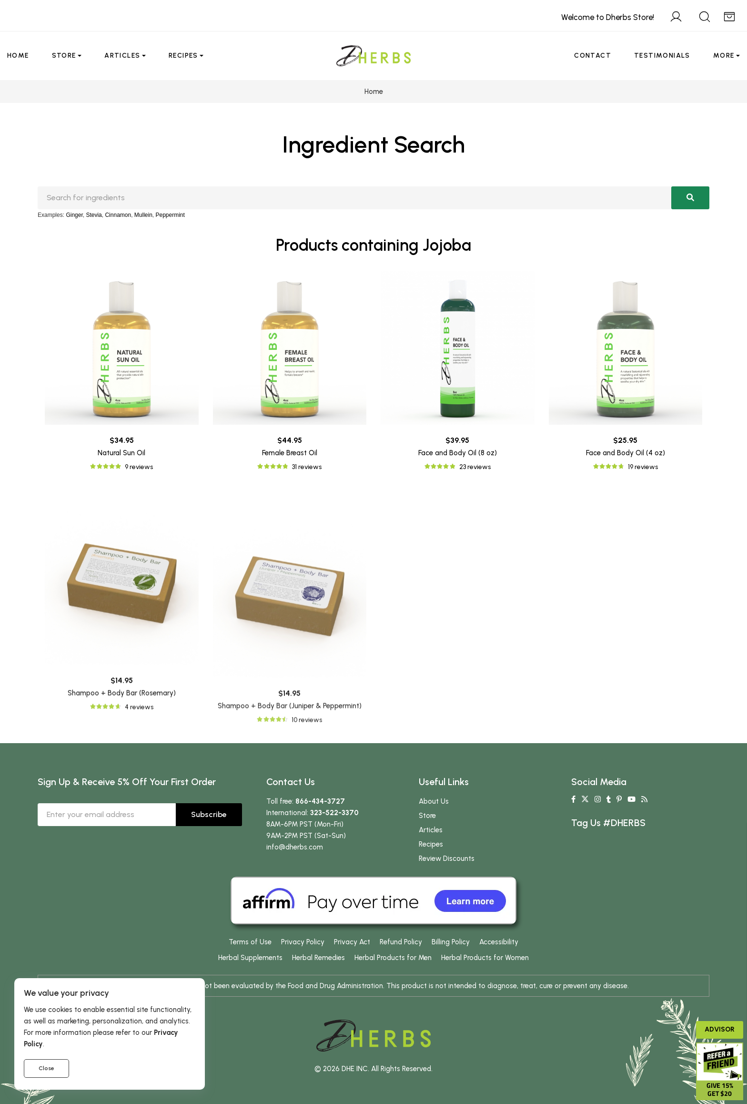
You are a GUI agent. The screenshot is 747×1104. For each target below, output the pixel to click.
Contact (592, 55)
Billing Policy (451, 942)
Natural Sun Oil (121, 453)
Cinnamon (118, 215)
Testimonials (662, 55)
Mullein (143, 215)
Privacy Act (352, 942)
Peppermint (170, 215)
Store (64, 55)
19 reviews (643, 467)
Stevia (93, 215)
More (724, 55)
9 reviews (139, 467)
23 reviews (475, 467)
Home (18, 55)
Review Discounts (446, 858)
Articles (122, 55)
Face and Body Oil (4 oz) (625, 453)
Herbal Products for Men (393, 957)
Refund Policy (401, 942)
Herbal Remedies (318, 957)
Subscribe (209, 814)
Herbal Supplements (250, 957)
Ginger (74, 215)
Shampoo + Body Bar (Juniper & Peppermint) (290, 848)
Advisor (720, 1029)
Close (46, 1068)
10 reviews (307, 862)
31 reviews (307, 467)
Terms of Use (250, 942)
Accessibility (498, 942)
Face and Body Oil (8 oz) (457, 453)
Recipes (183, 55)
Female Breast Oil (289, 453)
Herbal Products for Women (485, 957)
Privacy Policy (302, 942)
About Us (434, 801)
